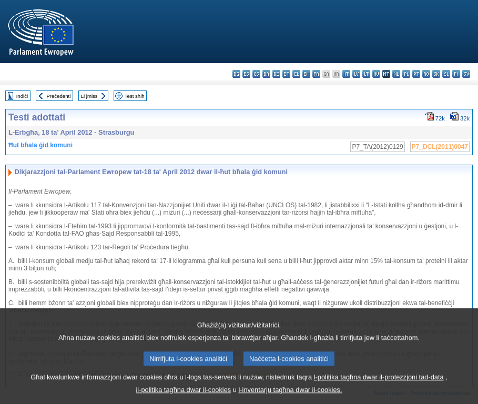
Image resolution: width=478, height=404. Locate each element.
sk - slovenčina (436, 74)
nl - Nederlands (396, 74)
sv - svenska (466, 74)
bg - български (236, 74)
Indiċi (22, 96)
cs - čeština (256, 74)
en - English (306, 74)
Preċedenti (58, 96)
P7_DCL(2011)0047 (440, 146)
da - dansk (266, 74)
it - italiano (346, 74)
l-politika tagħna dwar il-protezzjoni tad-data (379, 385)
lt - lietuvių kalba (366, 74)
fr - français (316, 74)
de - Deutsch (276, 74)
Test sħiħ (135, 96)
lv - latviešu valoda (356, 74)
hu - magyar (376, 74)
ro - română (426, 74)
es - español (246, 74)
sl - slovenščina (446, 74)
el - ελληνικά (296, 74)
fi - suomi (456, 74)
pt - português (416, 74)
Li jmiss (89, 96)
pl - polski (406, 74)
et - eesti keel (286, 74)
